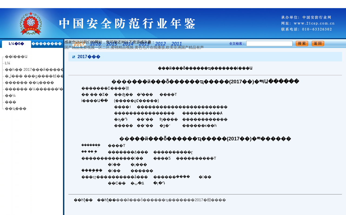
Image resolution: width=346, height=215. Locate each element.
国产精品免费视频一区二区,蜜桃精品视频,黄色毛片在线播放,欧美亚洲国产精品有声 (69, 4)
